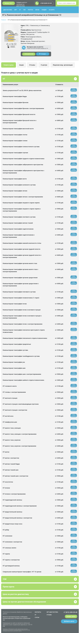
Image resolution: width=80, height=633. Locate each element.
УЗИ (24, 10)
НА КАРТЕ (51, 10)
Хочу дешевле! (73, 90)
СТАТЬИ (37, 617)
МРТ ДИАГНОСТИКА (52, 612)
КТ (20, 10)
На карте (42, 54)
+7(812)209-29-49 (43, 3)
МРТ (15, 10)
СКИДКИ (44, 10)
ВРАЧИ (37, 10)
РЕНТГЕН (30, 10)
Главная (3, 20)
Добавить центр (69, 621)
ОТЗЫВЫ (49, 614)
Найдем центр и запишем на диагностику (21, 4)
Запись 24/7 (9, 3)
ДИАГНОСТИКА (7, 10)
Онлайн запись (71, 616)
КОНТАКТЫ (38, 612)
